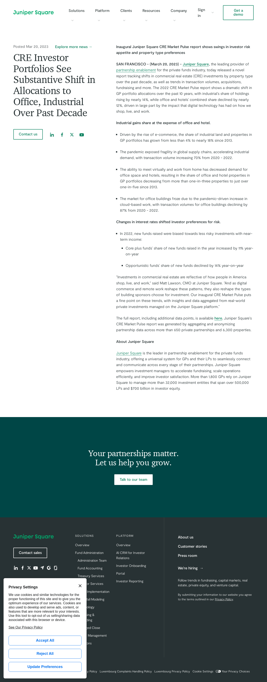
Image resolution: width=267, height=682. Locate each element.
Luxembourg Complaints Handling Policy (126, 671)
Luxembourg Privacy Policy (172, 671)
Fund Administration (89, 553)
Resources (151, 10)
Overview (82, 545)
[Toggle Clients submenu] (124, 20)
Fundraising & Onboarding (84, 617)
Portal (120, 573)
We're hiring (188, 568)
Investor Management (91, 635)
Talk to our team (133, 479)
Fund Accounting (90, 568)
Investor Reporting (129, 581)
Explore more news (71, 47)
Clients (126, 10)
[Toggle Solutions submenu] (72, 20)
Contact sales (30, 552)
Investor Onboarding (131, 565)
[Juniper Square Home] (33, 12)
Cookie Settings (203, 671)
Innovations (83, 643)
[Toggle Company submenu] (174, 20)
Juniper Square (129, 353)
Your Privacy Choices (233, 671)
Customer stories (192, 546)
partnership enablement (136, 69)
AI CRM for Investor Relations (130, 555)
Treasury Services (91, 576)
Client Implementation (94, 591)
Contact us (28, 134)
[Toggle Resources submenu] (146, 20)
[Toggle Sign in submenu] (212, 12)
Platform (102, 10)
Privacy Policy (224, 599)
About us (185, 537)
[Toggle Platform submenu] (99, 20)
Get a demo (238, 12)
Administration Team (92, 560)
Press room (187, 555)
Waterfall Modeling (91, 599)
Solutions (76, 10)
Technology (86, 607)
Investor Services (90, 583)
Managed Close (89, 628)
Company (179, 10)
